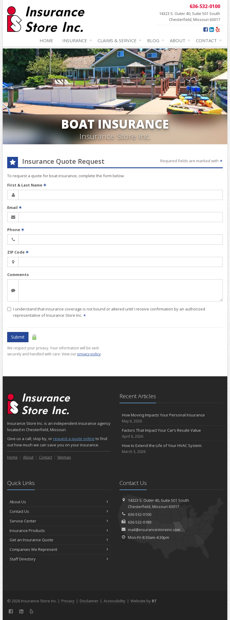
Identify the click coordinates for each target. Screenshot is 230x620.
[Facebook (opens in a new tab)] (205, 29)
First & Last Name (26, 185)
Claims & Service (118, 40)
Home (46, 40)
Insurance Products (59, 530)
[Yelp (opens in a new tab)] (217, 29)
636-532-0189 (139, 522)
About (179, 40)
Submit (18, 337)
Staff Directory (59, 559)
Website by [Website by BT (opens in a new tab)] (144, 601)
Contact (207, 40)
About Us (59, 501)
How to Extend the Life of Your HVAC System (171, 448)
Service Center (59, 521)
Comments (18, 274)
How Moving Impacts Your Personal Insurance (171, 418)
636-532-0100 (139, 514)
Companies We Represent (59, 549)
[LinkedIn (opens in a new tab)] (211, 29)
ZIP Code (18, 252)
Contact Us (59, 511)
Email (14, 207)
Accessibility (114, 601)
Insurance (76, 40)
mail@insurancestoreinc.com (154, 529)
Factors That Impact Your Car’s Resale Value (171, 433)
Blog (154, 40)
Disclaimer (89, 601)
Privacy (68, 601)
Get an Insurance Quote (59, 539)
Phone (15, 229)
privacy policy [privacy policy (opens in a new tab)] (89, 354)
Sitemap (64, 457)
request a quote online (74, 438)
